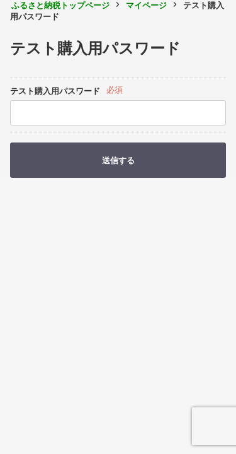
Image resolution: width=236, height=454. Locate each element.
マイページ (146, 5)
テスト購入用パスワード (55, 91)
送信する (118, 160)
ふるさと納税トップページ (60, 5)
